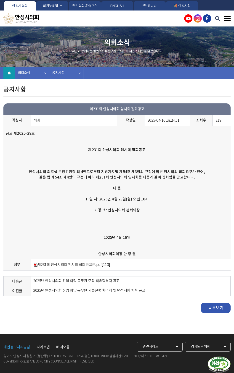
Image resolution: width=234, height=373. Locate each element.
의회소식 (24, 73)
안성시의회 (20, 6)
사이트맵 (43, 347)
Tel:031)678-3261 (60, 356)
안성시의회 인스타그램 (198, 18)
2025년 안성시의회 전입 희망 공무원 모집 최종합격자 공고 (76, 281)
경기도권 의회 (200, 347)
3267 (79, 356)
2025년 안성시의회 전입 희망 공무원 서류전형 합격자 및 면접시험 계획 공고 (89, 291)
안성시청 (184, 6)
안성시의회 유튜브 (188, 18)
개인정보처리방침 (16, 347)
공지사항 (58, 73)
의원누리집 (50, 6)
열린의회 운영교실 (85, 6)
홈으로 (9, 73)
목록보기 (215, 308)
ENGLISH (117, 6)
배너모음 (62, 347)
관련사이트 (150, 347)
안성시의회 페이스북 (207, 18)
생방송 (152, 6)
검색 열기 (217, 18)
